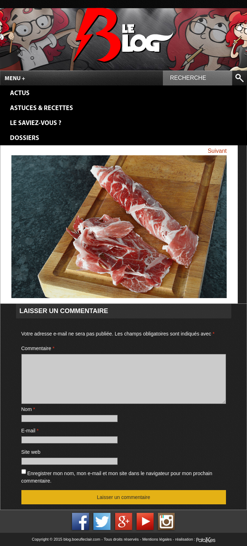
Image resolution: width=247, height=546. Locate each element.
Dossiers (24, 138)
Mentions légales (157, 539)
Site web (31, 452)
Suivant (217, 151)
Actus (20, 93)
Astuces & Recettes (41, 108)
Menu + (15, 79)
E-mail (30, 430)
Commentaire (38, 348)
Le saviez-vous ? (35, 123)
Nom (28, 409)
